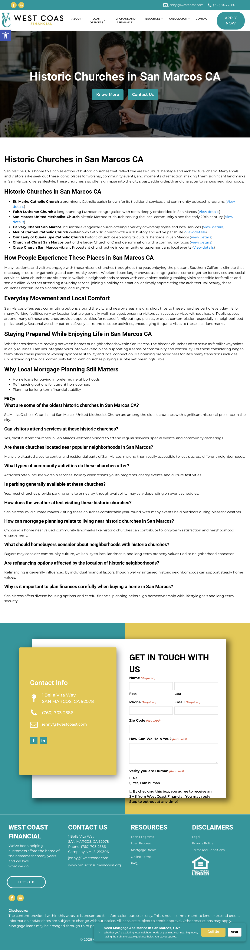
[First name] (151, 686)
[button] (5, 35)
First (132, 694)
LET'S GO (26, 882)
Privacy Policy (202, 843)
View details (209, 212)
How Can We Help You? (158, 739)
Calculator (178, 18)
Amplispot (161, 939)
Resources (152, 18)
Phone (142, 702)
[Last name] (196, 686)
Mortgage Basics (143, 850)
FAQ (134, 863)
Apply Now (231, 20)
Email (187, 702)
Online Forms (141, 856)
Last (177, 694)
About (76, 18)
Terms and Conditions (208, 850)
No (135, 778)
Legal (196, 836)
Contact (202, 18)
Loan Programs (142, 836)
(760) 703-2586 (224, 5)
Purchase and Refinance (124, 20)
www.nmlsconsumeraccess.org (94, 865)
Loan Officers (96, 20)
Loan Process (141, 843)
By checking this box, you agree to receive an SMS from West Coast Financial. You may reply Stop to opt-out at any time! (170, 796)
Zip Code (144, 720)
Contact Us (143, 94)
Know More (107, 94)
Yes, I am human (146, 783)
